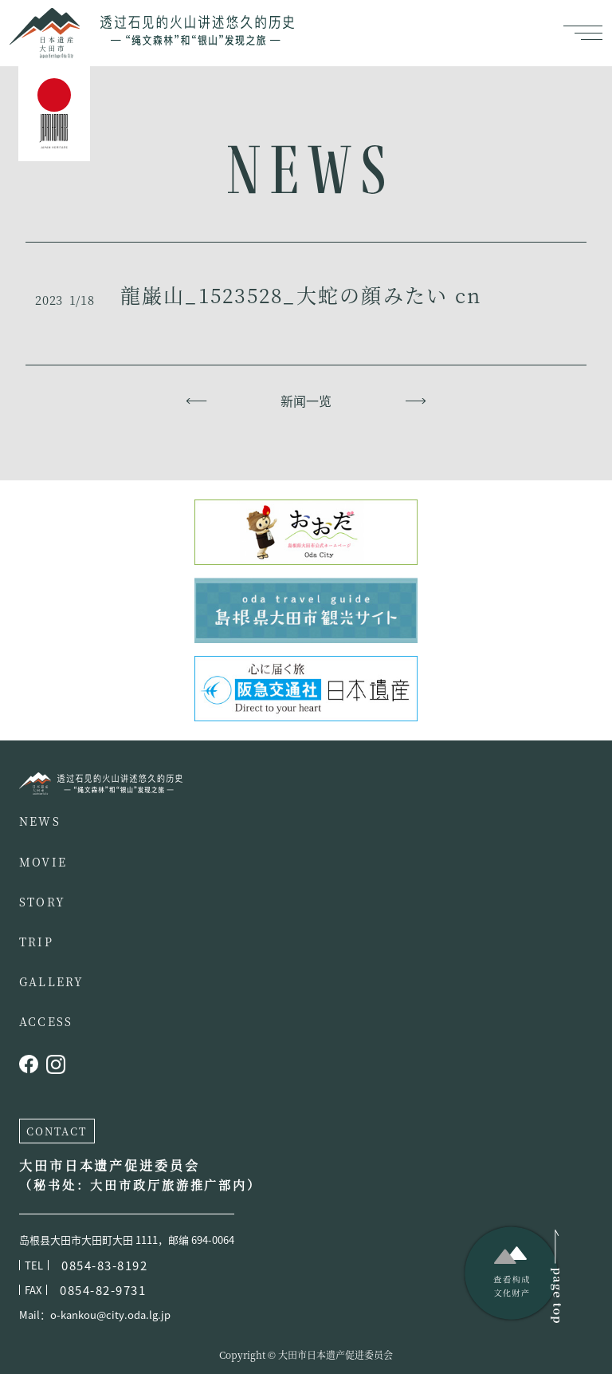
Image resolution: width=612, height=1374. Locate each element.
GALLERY (51, 981)
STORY (42, 901)
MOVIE (43, 862)
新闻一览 (306, 400)
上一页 (196, 400)
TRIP (36, 941)
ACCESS (46, 1021)
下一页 (415, 400)
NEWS (40, 821)
